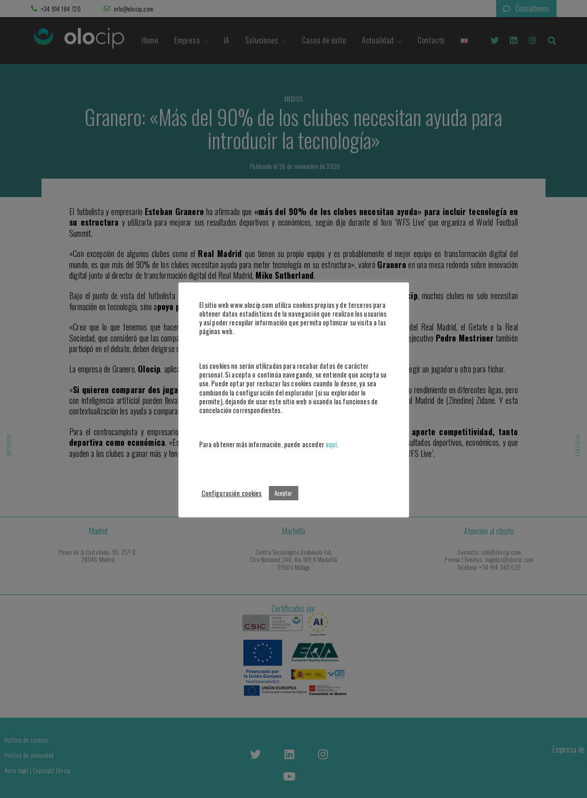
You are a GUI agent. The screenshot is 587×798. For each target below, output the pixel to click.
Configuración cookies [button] (232, 493)
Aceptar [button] (283, 493)
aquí (331, 444)
